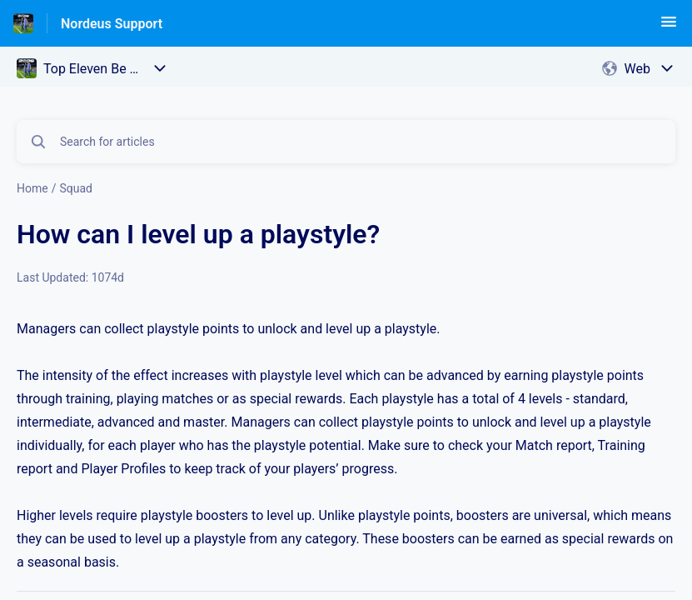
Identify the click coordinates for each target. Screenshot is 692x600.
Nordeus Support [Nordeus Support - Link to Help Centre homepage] (111, 24)
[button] (669, 27)
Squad (75, 188)
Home (32, 188)
